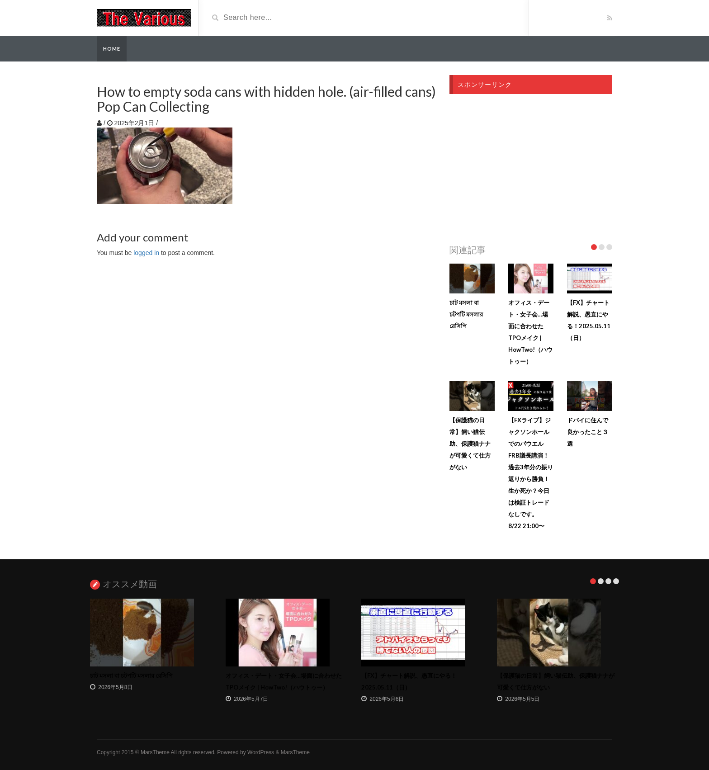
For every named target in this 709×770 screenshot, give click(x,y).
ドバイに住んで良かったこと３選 (587, 431)
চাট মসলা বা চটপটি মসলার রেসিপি (466, 314)
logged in (146, 252)
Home (111, 49)
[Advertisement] (530, 166)
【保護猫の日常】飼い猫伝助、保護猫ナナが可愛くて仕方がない (470, 443)
